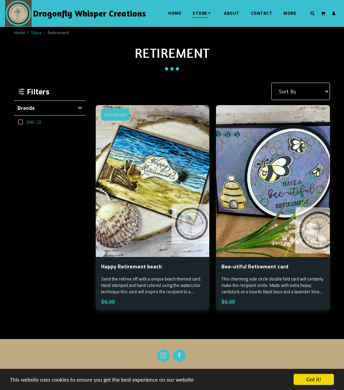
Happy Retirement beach (131, 266)
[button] (312, 13)
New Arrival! (115, 114)
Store (36, 32)
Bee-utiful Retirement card (254, 266)
